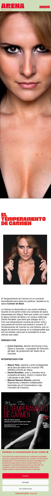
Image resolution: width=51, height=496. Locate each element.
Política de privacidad (22, 493)
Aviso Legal (33, 493)
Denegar (25, 482)
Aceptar (25, 476)
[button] (47, 452)
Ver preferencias (25, 489)
